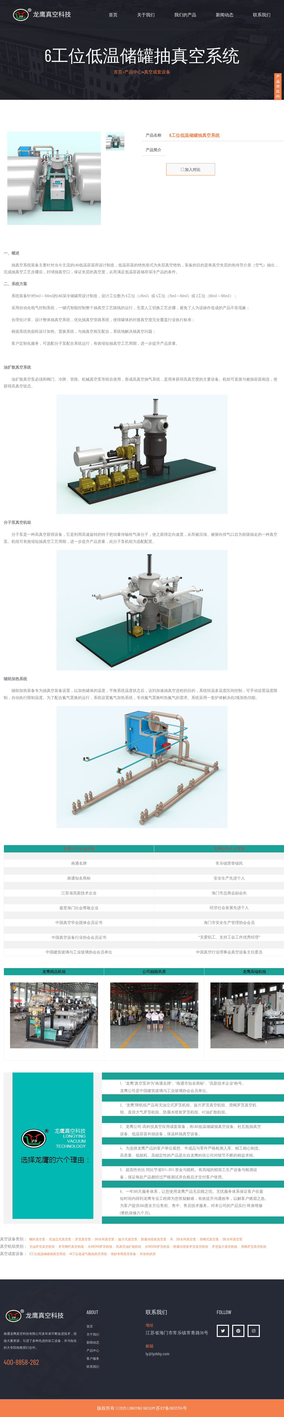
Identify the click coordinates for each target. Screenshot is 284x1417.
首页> (119, 71)
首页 (113, 14)
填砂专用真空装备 (123, 1254)
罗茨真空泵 (83, 1239)
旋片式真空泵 (127, 1239)
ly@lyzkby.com (157, 1353)
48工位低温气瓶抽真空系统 (88, 1254)
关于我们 (146, 14)
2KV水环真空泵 (105, 1239)
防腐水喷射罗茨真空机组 (190, 1246)
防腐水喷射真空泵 (153, 1239)
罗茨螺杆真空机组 (71, 1246)
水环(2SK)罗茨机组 (157, 1246)
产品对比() (278, 86)
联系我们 (262, 14)
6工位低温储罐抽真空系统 (47, 1254)
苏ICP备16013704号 (171, 1408)
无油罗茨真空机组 (42, 1246)
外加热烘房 (148, 1254)
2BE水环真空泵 (232, 1239)
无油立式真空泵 (60, 1239)
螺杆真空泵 (37, 1239)
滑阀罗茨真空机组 (253, 1246)
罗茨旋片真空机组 (224, 1246)
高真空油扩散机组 (128, 1246)
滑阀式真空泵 (209, 1239)
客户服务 (93, 1358)
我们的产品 (185, 14)
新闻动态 (224, 14)
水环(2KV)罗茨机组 (100, 1246)
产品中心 (133, 71)
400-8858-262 (21, 1361)
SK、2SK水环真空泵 (183, 1239)
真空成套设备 (157, 71)
